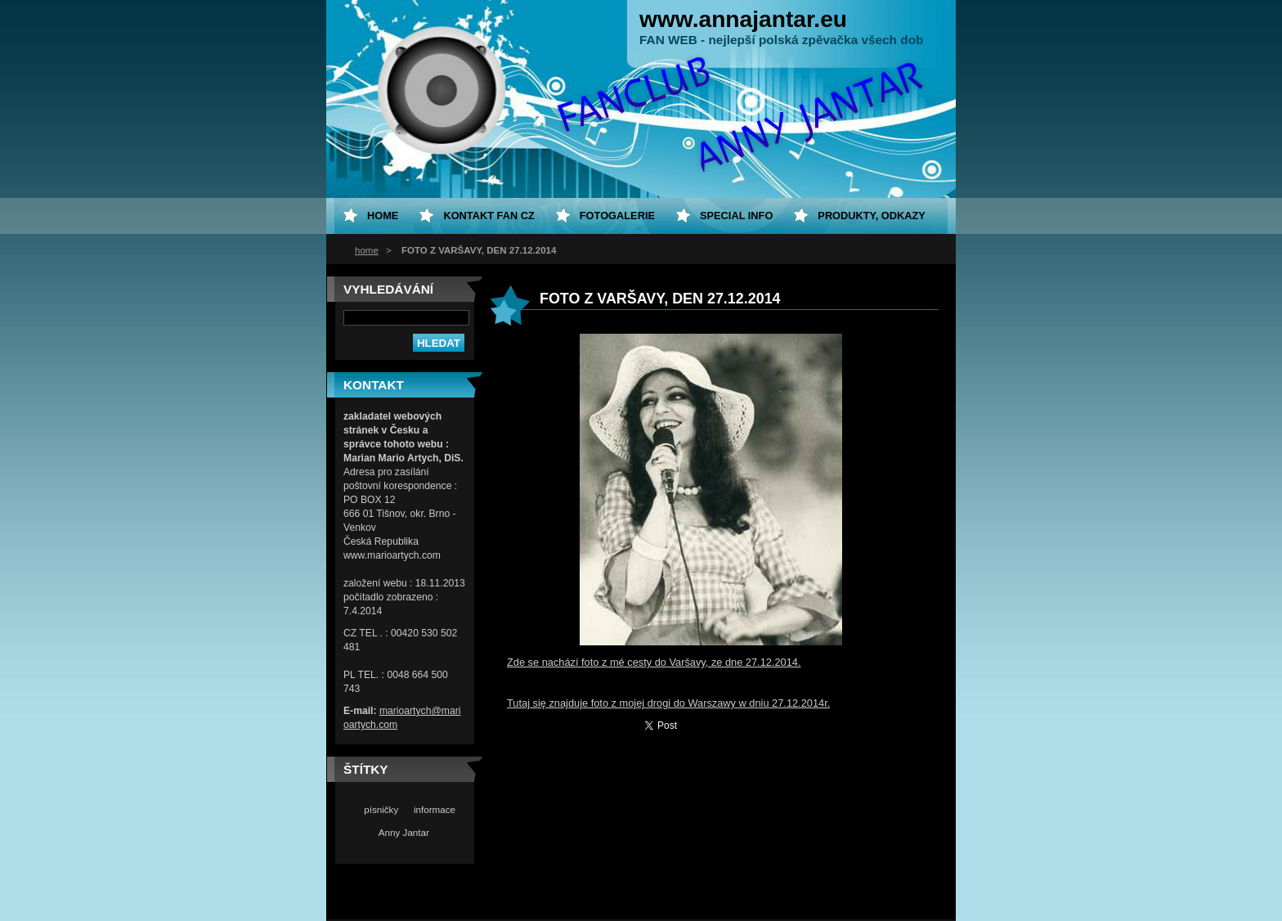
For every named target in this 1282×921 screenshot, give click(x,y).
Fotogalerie (617, 215)
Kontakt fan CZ (488, 215)
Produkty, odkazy (872, 215)
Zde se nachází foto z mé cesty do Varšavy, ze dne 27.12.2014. (653, 662)
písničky (381, 809)
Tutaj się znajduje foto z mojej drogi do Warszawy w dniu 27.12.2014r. (668, 703)
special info (736, 215)
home (367, 250)
